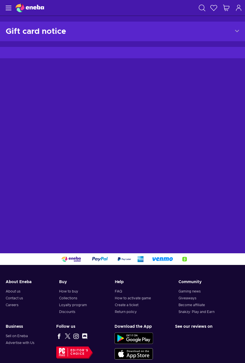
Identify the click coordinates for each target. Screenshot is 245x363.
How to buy (68, 291)
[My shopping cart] (226, 8)
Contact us (14, 298)
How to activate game (133, 298)
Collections (68, 298)
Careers (12, 305)
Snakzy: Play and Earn (196, 312)
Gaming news (189, 291)
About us (13, 291)
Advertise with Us (20, 343)
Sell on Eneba (17, 336)
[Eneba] (30, 7)
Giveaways (187, 298)
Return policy (126, 312)
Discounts (67, 312)
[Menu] (8, 8)
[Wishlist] (213, 8)
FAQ (118, 291)
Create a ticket (126, 305)
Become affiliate (191, 305)
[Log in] (238, 8)
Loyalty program (73, 305)
